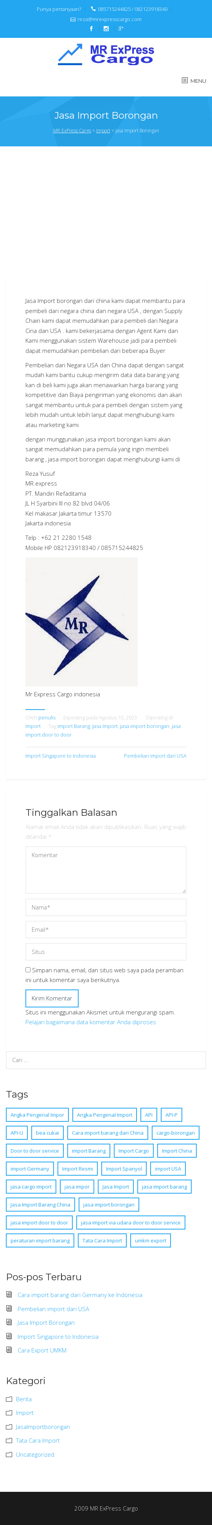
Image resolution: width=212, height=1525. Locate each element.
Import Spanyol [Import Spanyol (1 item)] (124, 1168)
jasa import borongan (144, 726)
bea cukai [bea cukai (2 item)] (47, 1132)
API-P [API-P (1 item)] (171, 1114)
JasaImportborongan (43, 1427)
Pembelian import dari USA (155, 755)
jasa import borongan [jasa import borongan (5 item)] (109, 1204)
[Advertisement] (109, 215)
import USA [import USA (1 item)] (168, 1168)
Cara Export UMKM (42, 1350)
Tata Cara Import (38, 1440)
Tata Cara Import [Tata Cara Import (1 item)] (102, 1240)
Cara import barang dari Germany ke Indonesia (80, 1295)
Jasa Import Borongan (46, 1322)
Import (33, 726)
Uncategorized (35, 1454)
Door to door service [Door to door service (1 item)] (35, 1150)
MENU (198, 81)
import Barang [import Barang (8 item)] (89, 1150)
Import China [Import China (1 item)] (177, 1150)
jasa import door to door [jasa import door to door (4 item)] (39, 1222)
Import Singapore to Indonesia (60, 755)
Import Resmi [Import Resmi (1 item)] (77, 1168)
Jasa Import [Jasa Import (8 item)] (115, 1186)
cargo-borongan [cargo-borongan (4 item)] (175, 1132)
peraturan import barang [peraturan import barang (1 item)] (40, 1240)
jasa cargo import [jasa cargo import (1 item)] (31, 1186)
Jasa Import (105, 726)
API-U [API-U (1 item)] (17, 1132)
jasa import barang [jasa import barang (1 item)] (164, 1186)
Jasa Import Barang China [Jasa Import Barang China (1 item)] (40, 1204)
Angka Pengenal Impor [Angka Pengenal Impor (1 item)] (37, 1114)
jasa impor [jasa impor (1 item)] (77, 1186)
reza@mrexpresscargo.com (109, 19)
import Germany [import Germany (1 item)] (30, 1168)
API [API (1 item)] (149, 1114)
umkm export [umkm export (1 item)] (150, 1240)
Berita (24, 1399)
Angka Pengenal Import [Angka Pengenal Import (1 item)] (104, 1114)
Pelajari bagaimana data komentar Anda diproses (90, 1022)
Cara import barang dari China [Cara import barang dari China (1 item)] (108, 1132)
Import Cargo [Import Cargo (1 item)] (134, 1150)
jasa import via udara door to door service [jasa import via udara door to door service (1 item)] (131, 1222)
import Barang (73, 726)
